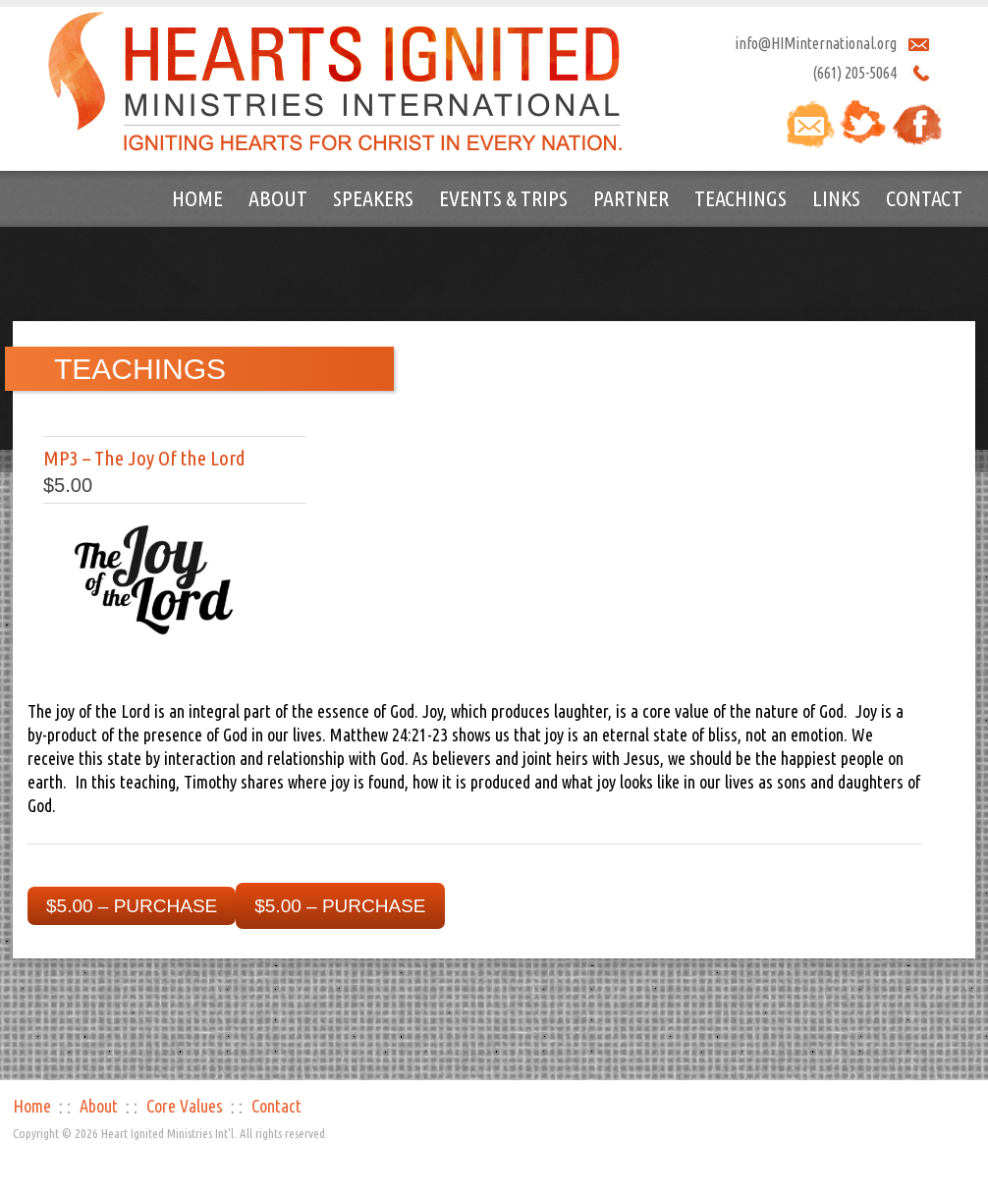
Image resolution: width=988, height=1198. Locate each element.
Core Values (184, 1106)
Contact (924, 198)
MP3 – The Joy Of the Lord (144, 458)
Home (197, 198)
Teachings (740, 198)
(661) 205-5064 (854, 73)
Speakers (373, 198)
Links (836, 198)
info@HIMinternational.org (816, 43)
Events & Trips (503, 198)
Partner (631, 198)
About (277, 198)
